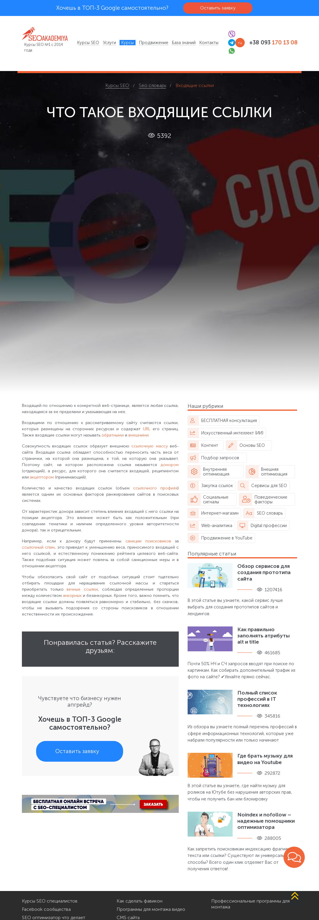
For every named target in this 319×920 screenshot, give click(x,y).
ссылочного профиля (155, 488)
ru (240, 43)
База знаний (184, 42)
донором (170, 465)
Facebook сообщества (46, 909)
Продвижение (153, 42)
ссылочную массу (149, 446)
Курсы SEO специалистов (50, 900)
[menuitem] (88, 42)
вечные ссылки (82, 589)
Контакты (208, 42)
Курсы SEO (88, 42)
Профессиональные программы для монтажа (250, 903)
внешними (138, 435)
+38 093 (273, 43)
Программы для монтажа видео (151, 909)
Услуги (109, 42)
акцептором (42, 477)
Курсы (127, 42)
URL (146, 429)
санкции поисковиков (148, 541)
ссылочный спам (38, 547)
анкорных (72, 595)
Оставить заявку (218, 7)
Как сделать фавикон (139, 900)
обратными (113, 435)
